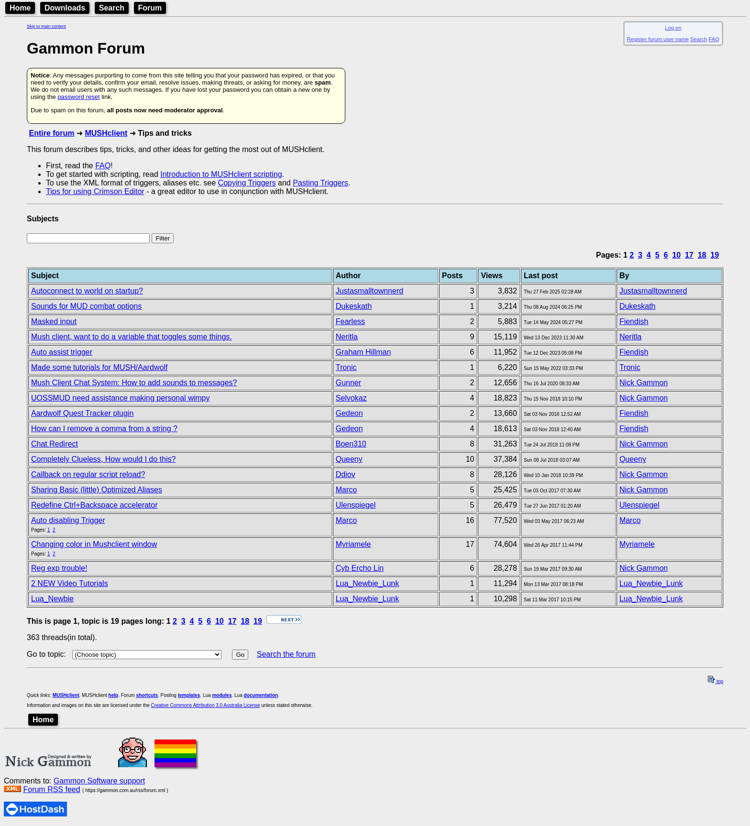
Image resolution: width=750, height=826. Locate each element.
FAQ (714, 39)
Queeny (349, 459)
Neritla (347, 337)
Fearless (350, 321)
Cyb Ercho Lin (360, 568)
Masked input (54, 321)
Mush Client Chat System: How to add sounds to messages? (134, 383)
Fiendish (633, 321)
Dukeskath (354, 306)
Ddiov (345, 474)
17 (689, 255)
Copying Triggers (247, 183)
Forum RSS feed (51, 789)
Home (20, 8)
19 (714, 255)
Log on (673, 28)
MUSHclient (106, 133)
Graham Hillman (363, 352)
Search (111, 8)
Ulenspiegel (356, 505)
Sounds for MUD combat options (86, 306)
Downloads (64, 8)
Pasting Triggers (320, 183)
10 (676, 255)
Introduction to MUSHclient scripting (221, 174)
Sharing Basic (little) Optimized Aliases (96, 490)
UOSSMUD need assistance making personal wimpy (120, 398)
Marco (346, 490)
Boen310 (351, 444)
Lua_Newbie (52, 599)
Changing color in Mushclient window (94, 544)
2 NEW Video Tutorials (69, 583)
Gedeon (349, 413)
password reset (78, 96)
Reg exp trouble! (59, 568)
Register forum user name (658, 39)
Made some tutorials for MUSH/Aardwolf (99, 367)
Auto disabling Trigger (68, 520)
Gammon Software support (99, 781)
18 (702, 255)
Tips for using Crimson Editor (95, 191)
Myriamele (353, 544)
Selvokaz (351, 398)
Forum (150, 8)
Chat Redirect (54, 444)
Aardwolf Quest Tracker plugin (82, 413)
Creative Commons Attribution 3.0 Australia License (205, 705)
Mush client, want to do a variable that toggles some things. (131, 337)
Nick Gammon (643, 383)
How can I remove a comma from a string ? (104, 428)
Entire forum (51, 133)
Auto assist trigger (61, 352)
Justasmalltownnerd (369, 291)
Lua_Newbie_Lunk (367, 583)
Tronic (346, 367)
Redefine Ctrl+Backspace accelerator (94, 505)
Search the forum (286, 654)
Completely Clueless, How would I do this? (103, 459)
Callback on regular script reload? (88, 474)
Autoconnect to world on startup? (87, 291)
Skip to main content (46, 26)
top (715, 681)
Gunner (348, 383)
